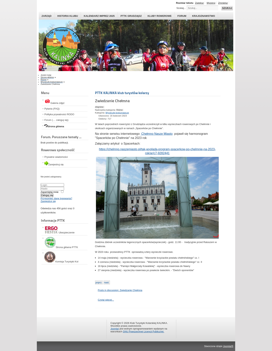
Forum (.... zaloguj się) (56, 120)
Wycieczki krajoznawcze (117, 113)
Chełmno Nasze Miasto (157, 133)
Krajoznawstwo (203, 16)
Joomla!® (228, 346)
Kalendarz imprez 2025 (99, 16)
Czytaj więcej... (106, 299)
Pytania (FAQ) (52, 108)
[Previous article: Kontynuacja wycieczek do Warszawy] (99, 282)
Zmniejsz (223, 3)
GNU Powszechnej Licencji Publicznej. (143, 331)
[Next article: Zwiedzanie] (107, 282)
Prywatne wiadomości (56, 157)
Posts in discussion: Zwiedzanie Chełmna (120, 290)
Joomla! (114, 328)
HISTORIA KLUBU (67, 16)
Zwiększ (199, 3)
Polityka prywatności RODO (59, 114)
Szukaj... (181, 8)
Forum (181, 16)
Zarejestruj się (48, 201)
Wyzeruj (211, 3)
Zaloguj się (47, 195)
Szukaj (227, 8)
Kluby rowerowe (160, 16)
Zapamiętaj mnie (50, 192)
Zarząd (47, 16)
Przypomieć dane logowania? (56, 198)
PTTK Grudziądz (131, 16)
